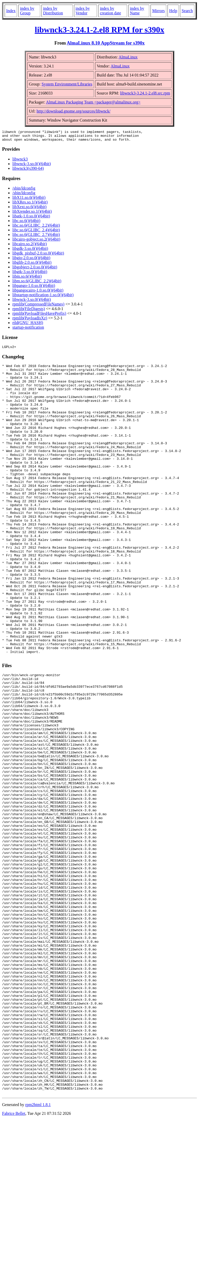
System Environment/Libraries (67, 84)
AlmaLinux (128, 57)
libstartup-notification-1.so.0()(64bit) (42, 297)
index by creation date (110, 10)
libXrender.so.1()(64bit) (32, 213)
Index (10, 11)
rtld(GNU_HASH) (27, 325)
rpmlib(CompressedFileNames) (38, 306)
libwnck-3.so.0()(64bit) (31, 166)
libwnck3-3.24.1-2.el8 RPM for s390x (99, 29)
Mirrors (158, 11)
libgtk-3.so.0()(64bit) (29, 274)
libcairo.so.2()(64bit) (29, 246)
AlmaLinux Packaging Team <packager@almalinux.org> (93, 102)
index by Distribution (53, 10)
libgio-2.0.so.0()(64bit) (31, 260)
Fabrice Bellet (13, 1259)
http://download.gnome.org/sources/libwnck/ (74, 111)
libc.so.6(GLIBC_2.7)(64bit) (36, 237)
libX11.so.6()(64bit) (28, 200)
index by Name (137, 10)
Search (187, 11)
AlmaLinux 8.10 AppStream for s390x (106, 43)
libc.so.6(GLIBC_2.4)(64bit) (36, 232)
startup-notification (28, 329)
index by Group (27, 10)
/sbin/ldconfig (23, 190)
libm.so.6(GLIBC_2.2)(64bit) (36, 283)
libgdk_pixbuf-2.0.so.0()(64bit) (38, 255)
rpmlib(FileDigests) (28, 311)
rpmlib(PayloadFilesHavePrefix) (39, 315)
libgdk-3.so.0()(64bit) (30, 251)
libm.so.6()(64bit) (27, 278)
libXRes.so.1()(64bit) (30, 204)
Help (173, 11)
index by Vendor (83, 10)
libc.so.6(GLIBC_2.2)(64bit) (36, 227)
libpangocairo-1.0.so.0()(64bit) (37, 292)
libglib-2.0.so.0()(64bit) (32, 264)
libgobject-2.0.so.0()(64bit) (34, 269)
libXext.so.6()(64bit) (29, 209)
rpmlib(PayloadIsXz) (29, 320)
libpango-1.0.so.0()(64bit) (33, 288)
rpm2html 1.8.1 (38, 1250)
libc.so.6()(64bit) (26, 223)
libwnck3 (20, 161)
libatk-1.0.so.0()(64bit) (31, 218)
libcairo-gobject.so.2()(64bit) (36, 241)
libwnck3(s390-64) (28, 170)
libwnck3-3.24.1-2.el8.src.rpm (145, 93)
